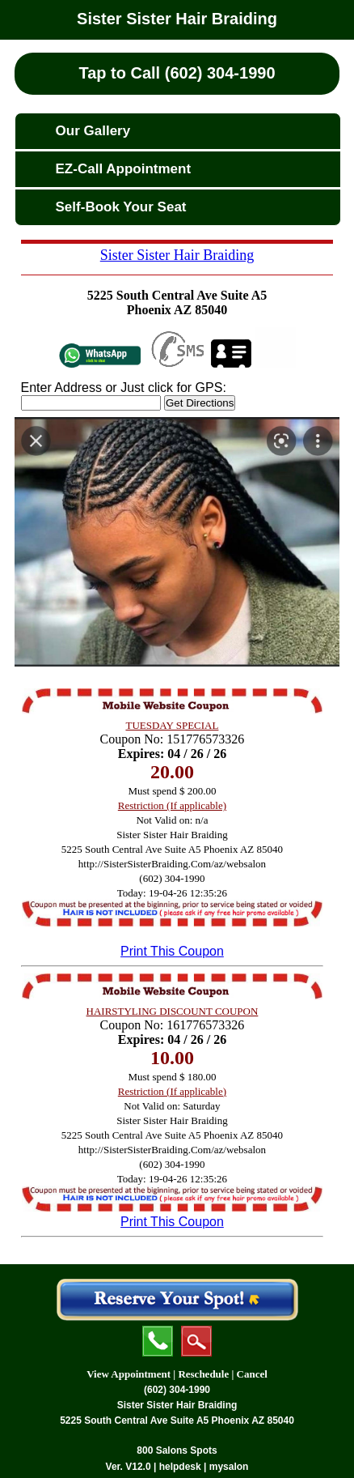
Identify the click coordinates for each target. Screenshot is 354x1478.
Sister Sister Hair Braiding (177, 19)
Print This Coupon (172, 951)
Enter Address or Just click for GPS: (123, 387)
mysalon (229, 1466)
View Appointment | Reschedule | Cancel (177, 1374)
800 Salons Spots (177, 1450)
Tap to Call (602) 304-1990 (176, 73)
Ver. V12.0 (128, 1466)
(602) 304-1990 (177, 1389)
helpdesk (180, 1466)
